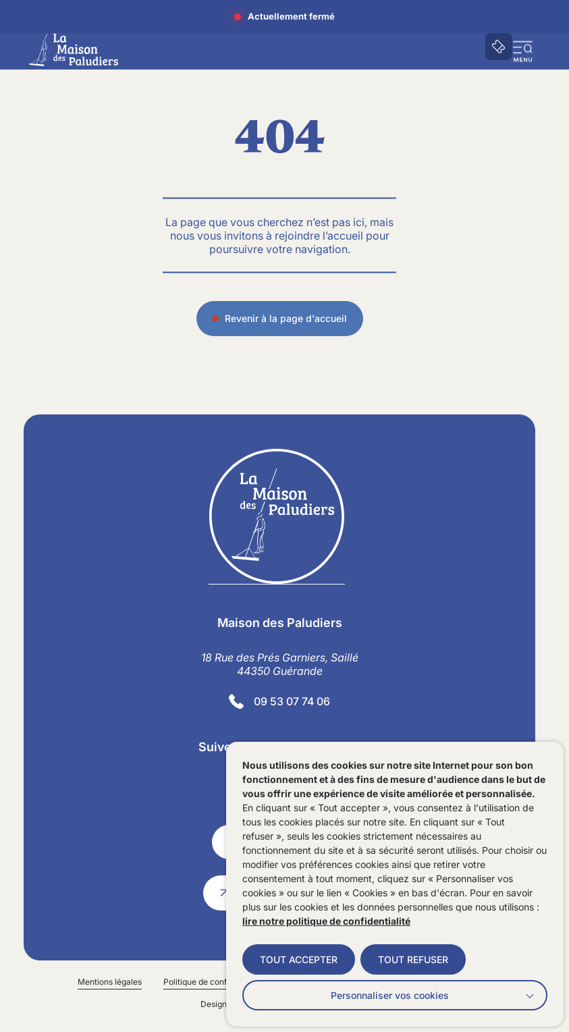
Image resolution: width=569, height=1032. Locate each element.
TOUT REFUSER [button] (413, 959)
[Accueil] (73, 50)
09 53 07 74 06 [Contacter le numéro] (292, 701)
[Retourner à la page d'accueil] (279, 516)
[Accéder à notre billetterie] (498, 46)
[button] (523, 51)
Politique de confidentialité (213, 982)
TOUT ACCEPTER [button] (298, 959)
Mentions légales (110, 982)
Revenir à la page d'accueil (286, 320)
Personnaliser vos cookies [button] (390, 995)
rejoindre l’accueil (319, 237)
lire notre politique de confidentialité (326, 921)
